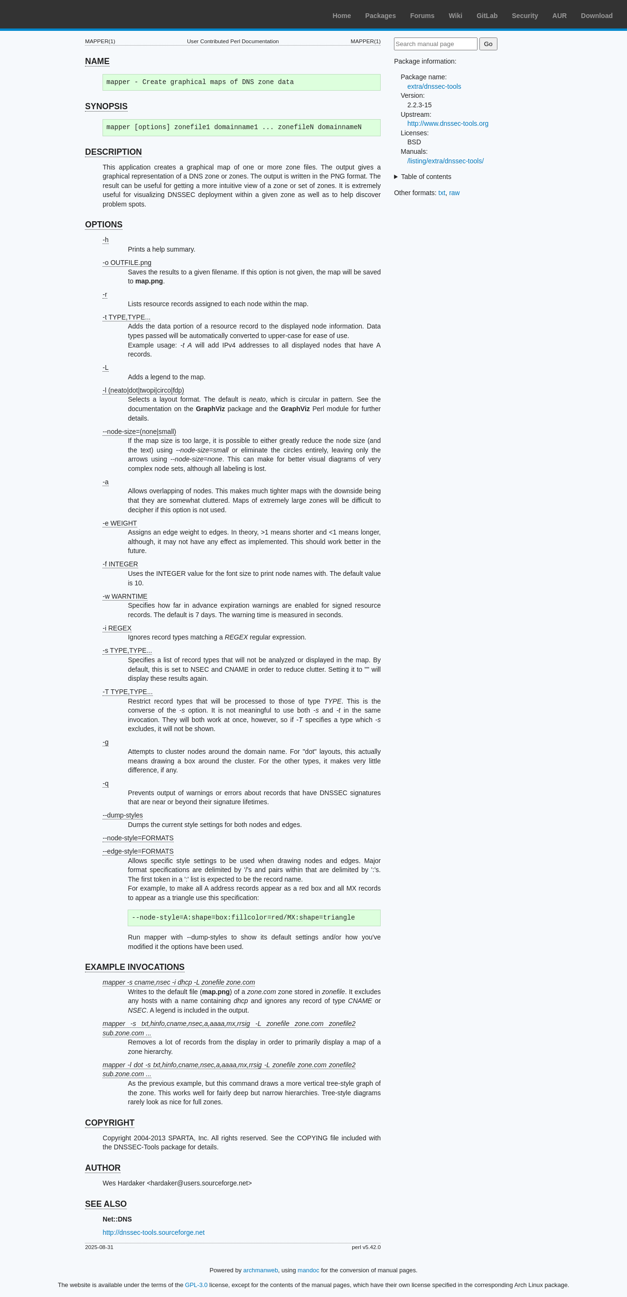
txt (442, 193)
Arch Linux (52, 14)
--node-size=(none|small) (139, 431)
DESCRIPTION (113, 152)
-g (105, 742)
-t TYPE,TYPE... (126, 317)
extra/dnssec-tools (434, 86)
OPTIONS (103, 224)
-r (105, 294)
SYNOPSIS (106, 106)
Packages (380, 15)
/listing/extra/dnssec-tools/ (445, 161)
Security (525, 15)
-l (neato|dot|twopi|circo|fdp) (143, 390)
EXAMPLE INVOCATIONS (135, 967)
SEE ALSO (106, 1204)
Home (342, 15)
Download (597, 15)
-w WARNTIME (125, 596)
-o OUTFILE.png (127, 262)
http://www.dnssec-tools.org (447, 123)
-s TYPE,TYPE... (127, 650)
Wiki (456, 15)
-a (105, 482)
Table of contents (426, 176)
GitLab (487, 15)
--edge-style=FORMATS (138, 851)
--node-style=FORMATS (138, 838)
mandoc (308, 1270)
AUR (559, 15)
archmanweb (260, 1270)
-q (105, 783)
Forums (422, 15)
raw (454, 193)
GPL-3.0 (196, 1284)
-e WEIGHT (120, 523)
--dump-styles (123, 815)
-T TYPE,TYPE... (127, 691)
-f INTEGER (120, 564)
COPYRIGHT (109, 1123)
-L (105, 367)
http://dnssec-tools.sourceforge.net (154, 1232)
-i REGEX (117, 628)
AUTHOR (103, 1168)
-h (105, 240)
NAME (97, 61)
